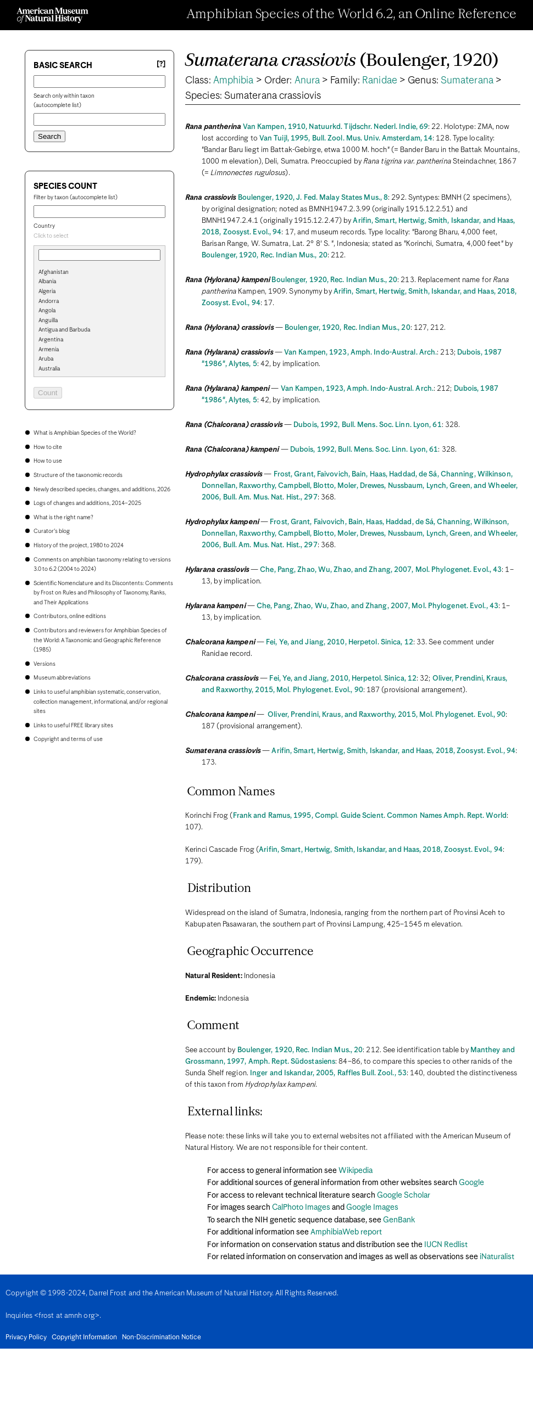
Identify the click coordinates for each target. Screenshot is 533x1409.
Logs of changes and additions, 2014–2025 (87, 503)
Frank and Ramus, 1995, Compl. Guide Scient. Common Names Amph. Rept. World (370, 815)
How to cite (48, 447)
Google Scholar (403, 1195)
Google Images (372, 1207)
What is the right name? (63, 517)
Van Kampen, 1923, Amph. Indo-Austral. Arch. (360, 352)
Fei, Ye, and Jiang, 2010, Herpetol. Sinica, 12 (339, 642)
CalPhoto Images (301, 1207)
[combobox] (99, 237)
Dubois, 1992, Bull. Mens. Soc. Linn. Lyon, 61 (367, 425)
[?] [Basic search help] (161, 64)
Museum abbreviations (62, 678)
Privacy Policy (26, 1337)
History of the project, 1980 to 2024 (79, 545)
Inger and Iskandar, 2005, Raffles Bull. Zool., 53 (328, 1073)
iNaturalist (497, 1257)
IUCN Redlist (446, 1245)
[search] (99, 290)
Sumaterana (467, 81)
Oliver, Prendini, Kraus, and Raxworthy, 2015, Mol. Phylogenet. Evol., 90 (387, 714)
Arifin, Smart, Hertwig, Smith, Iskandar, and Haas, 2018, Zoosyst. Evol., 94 (393, 751)
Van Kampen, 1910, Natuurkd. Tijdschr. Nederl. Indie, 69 (336, 127)
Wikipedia (355, 1171)
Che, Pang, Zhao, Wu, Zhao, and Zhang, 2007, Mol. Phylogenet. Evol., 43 (381, 570)
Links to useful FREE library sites (73, 725)
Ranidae (379, 81)
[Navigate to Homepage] (52, 15)
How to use (48, 461)
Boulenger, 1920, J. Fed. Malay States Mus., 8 (313, 197)
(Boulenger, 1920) (342, 61)
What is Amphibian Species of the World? (85, 433)
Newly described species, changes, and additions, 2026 (102, 489)
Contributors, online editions (70, 616)
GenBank (399, 1220)
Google (471, 1183)
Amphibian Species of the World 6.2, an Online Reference (351, 15)
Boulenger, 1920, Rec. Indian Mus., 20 (264, 255)
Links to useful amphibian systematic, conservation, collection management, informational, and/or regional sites (101, 701)
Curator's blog (52, 531)
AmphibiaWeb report (346, 1232)
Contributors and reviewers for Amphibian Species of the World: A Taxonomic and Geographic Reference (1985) (100, 640)
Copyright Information (84, 1337)
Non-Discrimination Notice (161, 1337)
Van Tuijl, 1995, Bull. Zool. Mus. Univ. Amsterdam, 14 (345, 138)
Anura (307, 81)
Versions (44, 664)
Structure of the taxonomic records (78, 475)
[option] (104, 273)
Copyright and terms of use (68, 739)
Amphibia (233, 81)
